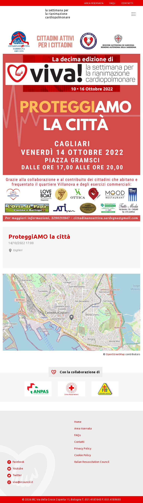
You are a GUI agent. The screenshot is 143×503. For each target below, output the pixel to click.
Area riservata (83, 428)
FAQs (112, 3)
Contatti (79, 441)
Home (77, 421)
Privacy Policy (82, 448)
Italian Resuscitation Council (91, 461)
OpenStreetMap (115, 354)
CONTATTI (127, 3)
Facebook (15, 462)
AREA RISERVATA (93, 3)
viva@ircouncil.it (20, 482)
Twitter (14, 475)
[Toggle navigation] (133, 14)
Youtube (15, 469)
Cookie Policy (82, 455)
